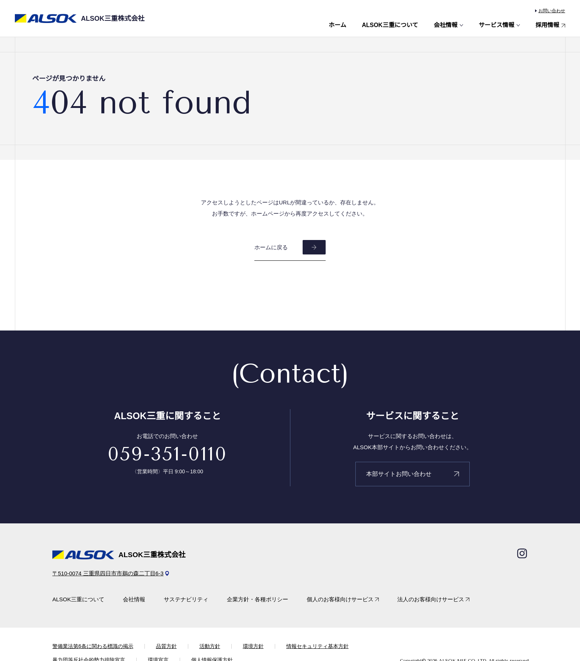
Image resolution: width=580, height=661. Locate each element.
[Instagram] (522, 553)
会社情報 (445, 25)
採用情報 (547, 25)
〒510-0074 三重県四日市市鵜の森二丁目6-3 (107, 573)
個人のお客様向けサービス (340, 599)
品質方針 (166, 646)
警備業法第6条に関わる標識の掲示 (92, 646)
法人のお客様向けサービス (430, 599)
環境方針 (253, 646)
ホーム (337, 25)
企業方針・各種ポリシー (257, 599)
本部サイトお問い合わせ (398, 474)
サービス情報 (496, 25)
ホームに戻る (271, 247)
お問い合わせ (551, 11)
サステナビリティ (186, 599)
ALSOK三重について (390, 25)
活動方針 (209, 646)
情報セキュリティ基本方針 (317, 646)
